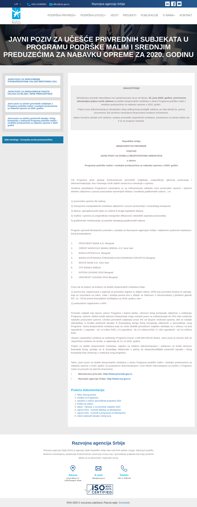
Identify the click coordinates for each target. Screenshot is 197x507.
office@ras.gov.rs (59, 4)
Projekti (129, 15)
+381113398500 (36, 4)
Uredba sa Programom (87, 398)
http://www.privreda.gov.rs (117, 374)
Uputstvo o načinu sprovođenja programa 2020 (99, 401)
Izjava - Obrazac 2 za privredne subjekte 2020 (98, 407)
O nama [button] (169, 15)
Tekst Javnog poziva (87, 395)
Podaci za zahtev (85, 404)
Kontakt (186, 15)
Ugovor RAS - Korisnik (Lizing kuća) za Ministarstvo (101, 413)
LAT (16, 4)
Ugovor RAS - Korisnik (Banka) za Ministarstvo (99, 410)
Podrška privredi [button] (62, 15)
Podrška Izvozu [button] (93, 15)
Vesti (114, 15)
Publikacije (149, 15)
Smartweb (124, 502)
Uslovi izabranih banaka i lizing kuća (94, 416)
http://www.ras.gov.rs (118, 378)
